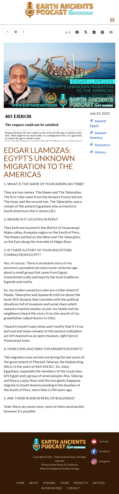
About (34, 483)
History (100, 152)
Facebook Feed (51, 488)
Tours (64, 483)
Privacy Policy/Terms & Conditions (59, 464)
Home (20, 483)
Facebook (104, 451)
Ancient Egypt (98, 123)
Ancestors (102, 145)
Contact (73, 488)
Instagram (104, 461)
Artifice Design (71, 468)
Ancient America (98, 135)
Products (80, 483)
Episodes (49, 483)
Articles (99, 483)
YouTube (104, 441)
